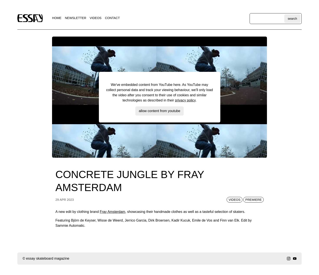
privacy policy (185, 100)
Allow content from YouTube (159, 111)
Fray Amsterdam (112, 212)
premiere (253, 199)
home (56, 18)
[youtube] (294, 258)
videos (95, 18)
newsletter (75, 18)
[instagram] (288, 258)
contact (112, 18)
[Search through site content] (267, 18)
